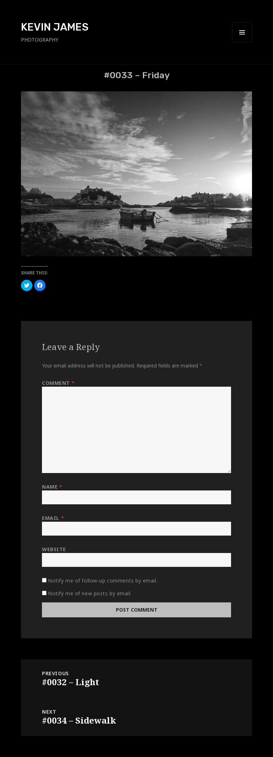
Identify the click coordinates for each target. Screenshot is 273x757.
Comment (58, 383)
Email (53, 518)
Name (52, 486)
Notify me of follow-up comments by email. (102, 580)
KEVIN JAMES (55, 27)
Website (54, 549)
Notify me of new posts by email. (90, 593)
